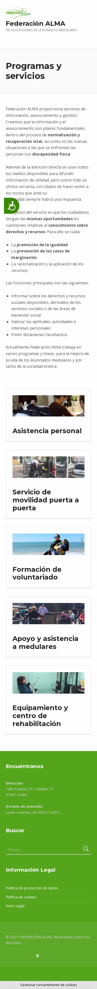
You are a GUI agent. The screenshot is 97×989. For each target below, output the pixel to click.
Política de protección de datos (32, 888)
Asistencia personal (47, 431)
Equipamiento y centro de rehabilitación (40, 716)
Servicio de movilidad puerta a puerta (45, 500)
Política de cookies (21, 897)
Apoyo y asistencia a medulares (45, 642)
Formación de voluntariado (37, 573)
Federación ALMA (35, 23)
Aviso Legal (15, 905)
